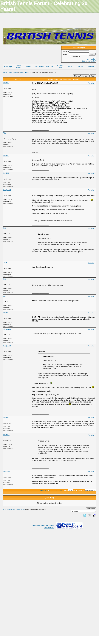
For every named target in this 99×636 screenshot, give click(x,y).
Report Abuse (49, 528)
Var (4, 133)
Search (28, 67)
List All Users (18, 67)
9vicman (6, 417)
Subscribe (91, 509)
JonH (5, 263)
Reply (93, 76)
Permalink (91, 83)
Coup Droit (7, 190)
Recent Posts (59, 67)
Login (92, 54)
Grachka (6, 471)
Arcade (80, 67)
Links (70, 67)
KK (4, 228)
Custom (91, 67)
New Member (91, 59)
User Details (39, 67)
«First (42, 490)
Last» (61, 490)
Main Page (8, 67)
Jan (4, 296)
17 (54, 490)
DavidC (6, 83)
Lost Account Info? (89, 61)
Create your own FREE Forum (43, 525)
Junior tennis (24, 72)
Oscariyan (7, 329)
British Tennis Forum (10, 72)
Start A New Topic (81, 76)
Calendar (49, 67)
